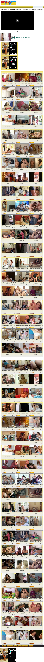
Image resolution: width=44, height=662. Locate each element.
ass (26, 37)
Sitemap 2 (26, 645)
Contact (31, 645)
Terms (4, 645)
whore (29, 37)
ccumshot (18, 37)
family (12, 38)
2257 (17, 645)
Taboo (15, 35)
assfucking (24, 37)
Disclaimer (13, 645)
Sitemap (22, 645)
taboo (14, 38)
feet (16, 37)
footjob (14, 37)
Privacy (9, 645)
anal (21, 37)
